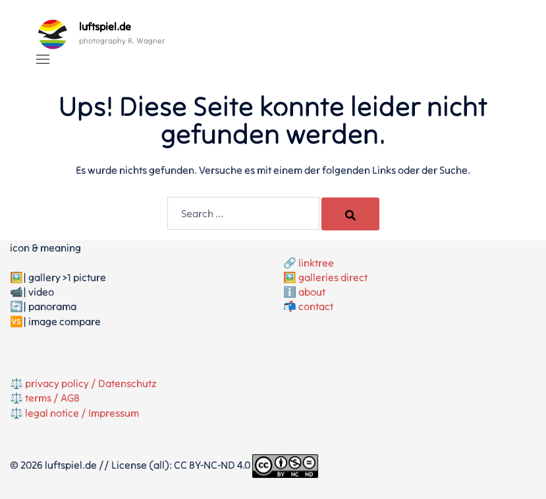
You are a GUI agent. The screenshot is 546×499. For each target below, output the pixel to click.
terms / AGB (52, 397)
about (311, 291)
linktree (316, 262)
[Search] (350, 213)
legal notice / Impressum (82, 412)
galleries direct (333, 277)
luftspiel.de (105, 26)
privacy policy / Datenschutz (91, 383)
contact (315, 306)
